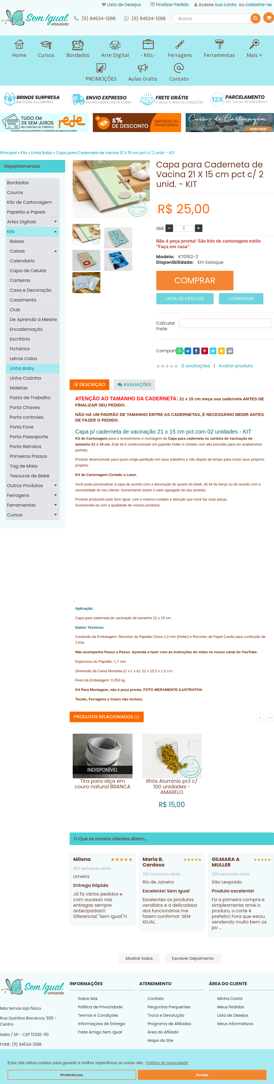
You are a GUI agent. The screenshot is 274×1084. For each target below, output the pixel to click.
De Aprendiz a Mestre (33, 319)
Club (15, 310)
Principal (8, 152)
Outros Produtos (25, 485)
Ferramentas (21, 505)
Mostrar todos (139, 958)
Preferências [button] (71, 1075)
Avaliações (134, 384)
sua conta (225, 5)
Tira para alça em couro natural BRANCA (103, 783)
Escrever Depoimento (193, 958)
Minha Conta (229, 998)
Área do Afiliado (163, 1032)
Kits (23, 152)
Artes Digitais (21, 222)
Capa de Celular (28, 270)
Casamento (23, 300)
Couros (15, 192)
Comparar (241, 298)
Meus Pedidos (230, 1007)
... (220, 927)
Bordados (18, 183)
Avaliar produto (236, 366)
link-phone (94, 18)
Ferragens (18, 495)
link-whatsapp (144, 18)
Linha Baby (41, 152)
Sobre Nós (88, 998)
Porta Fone (22, 427)
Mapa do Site (160, 1040)
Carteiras (20, 280)
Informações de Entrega (101, 1023)
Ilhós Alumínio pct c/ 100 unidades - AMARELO (171, 786)
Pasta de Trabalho (30, 397)
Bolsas (17, 241)
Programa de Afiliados (169, 1023)
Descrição (89, 384)
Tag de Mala (23, 466)
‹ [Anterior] (260, 717)
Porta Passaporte (29, 437)
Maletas (18, 388)
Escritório (20, 339)
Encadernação (26, 329)
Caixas (17, 251)
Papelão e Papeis (26, 212)
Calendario (22, 261)
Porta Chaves (25, 407)
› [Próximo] (270, 717)
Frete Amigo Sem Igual (100, 1032)
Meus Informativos (235, 1023)
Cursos (15, 515)
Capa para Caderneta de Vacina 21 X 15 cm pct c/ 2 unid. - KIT (115, 152)
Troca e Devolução (166, 1015)
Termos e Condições (98, 1015)
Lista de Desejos (124, 5)
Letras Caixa (23, 358)
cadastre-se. (259, 5)
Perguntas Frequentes (169, 1007)
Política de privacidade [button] (167, 1062)
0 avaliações (195, 366)
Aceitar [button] (202, 1075)
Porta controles (27, 417)
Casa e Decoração (31, 290)
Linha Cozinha (25, 378)
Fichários (20, 349)
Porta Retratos (25, 446)
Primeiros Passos (28, 456)
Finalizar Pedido (172, 5)
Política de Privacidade (100, 1007)
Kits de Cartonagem (29, 202)
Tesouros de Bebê (29, 476)
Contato (156, 998)
